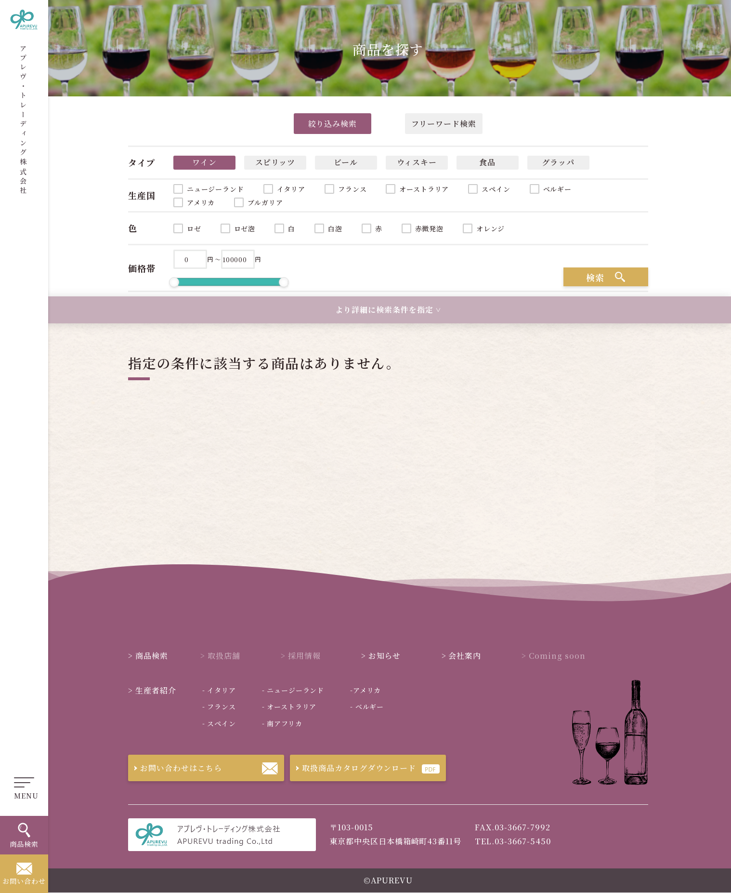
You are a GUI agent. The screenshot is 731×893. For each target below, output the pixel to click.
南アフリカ (282, 723)
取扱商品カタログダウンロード (353, 767)
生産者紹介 (152, 690)
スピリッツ (275, 162)
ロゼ (194, 228)
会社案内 (462, 655)
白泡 (335, 228)
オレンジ (490, 228)
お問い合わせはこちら (175, 767)
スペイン (496, 189)
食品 (487, 162)
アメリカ (201, 202)
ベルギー (557, 189)
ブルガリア (265, 202)
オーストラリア (424, 189)
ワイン (204, 162)
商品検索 (148, 655)
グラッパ (558, 162)
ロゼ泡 (245, 228)
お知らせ (381, 655)
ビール (346, 162)
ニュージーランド (215, 189)
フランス (352, 189)
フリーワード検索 (443, 123)
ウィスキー (417, 162)
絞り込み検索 (332, 123)
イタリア (291, 189)
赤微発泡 (429, 228)
